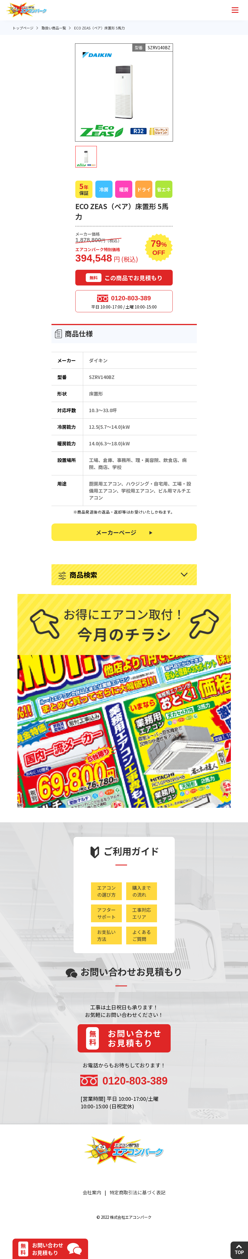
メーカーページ (116, 532)
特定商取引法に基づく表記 (137, 1192)
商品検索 (83, 574)
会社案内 (92, 1192)
